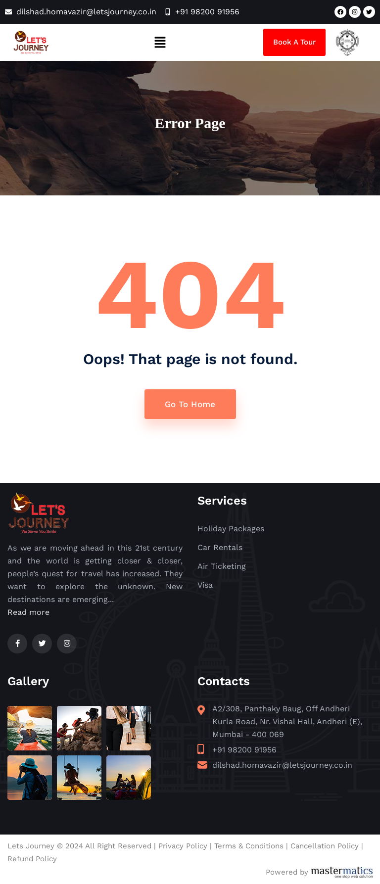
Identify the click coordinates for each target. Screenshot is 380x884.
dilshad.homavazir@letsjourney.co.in (282, 765)
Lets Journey (30, 845)
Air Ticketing (221, 566)
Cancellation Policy (324, 845)
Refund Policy (32, 858)
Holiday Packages (230, 528)
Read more (28, 612)
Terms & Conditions (249, 845)
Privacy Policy (182, 845)
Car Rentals (219, 547)
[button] (160, 42)
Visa (205, 585)
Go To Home (190, 404)
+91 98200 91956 (244, 749)
